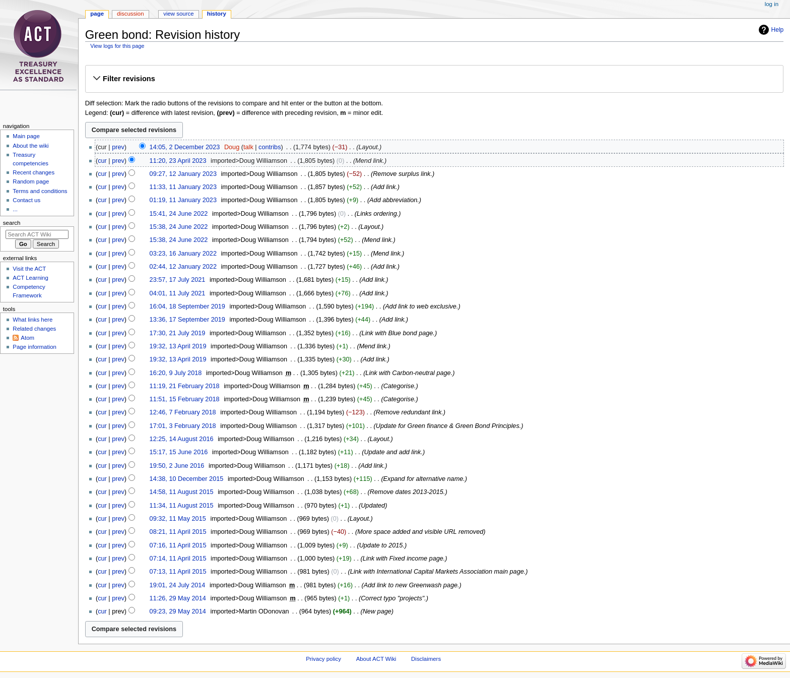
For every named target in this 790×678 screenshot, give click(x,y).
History (216, 14)
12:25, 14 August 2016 (182, 439)
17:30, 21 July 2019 (178, 333)
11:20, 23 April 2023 (178, 160)
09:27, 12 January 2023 (183, 173)
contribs (269, 147)
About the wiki (30, 146)
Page (97, 14)
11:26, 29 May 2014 (178, 598)
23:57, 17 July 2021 (178, 279)
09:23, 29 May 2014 (178, 611)
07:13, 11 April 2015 (178, 571)
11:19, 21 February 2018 (185, 386)
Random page (31, 181)
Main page (26, 136)
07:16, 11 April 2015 (178, 545)
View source (178, 14)
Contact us (26, 200)
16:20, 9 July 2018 (176, 373)
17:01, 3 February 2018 (183, 425)
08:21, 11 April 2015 (178, 531)
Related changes (34, 329)
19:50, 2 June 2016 (177, 465)
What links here (32, 320)
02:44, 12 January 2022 (183, 266)
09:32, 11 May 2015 (178, 518)
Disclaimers (426, 659)
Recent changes (33, 172)
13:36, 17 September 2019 (187, 319)
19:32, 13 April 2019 (178, 346)
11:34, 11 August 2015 (182, 505)
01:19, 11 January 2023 (183, 200)
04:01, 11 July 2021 (178, 293)
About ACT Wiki (376, 659)
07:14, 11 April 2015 (178, 558)
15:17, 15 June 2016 (179, 452)
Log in (771, 4)
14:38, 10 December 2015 (187, 478)
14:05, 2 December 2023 (185, 147)
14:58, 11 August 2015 (182, 492)
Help (777, 29)
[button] (434, 78)
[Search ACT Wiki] (37, 234)
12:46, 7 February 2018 (183, 412)
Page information (34, 347)
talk (248, 147)
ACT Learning (30, 278)
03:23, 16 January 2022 (183, 253)
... (15, 209)
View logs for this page (117, 46)
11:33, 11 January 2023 (183, 187)
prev (118, 147)
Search (12, 223)
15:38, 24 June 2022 (179, 226)
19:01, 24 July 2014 (178, 585)
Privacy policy (323, 659)
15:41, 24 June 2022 (179, 213)
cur (102, 160)
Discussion (130, 14)
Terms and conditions (40, 191)
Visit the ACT (29, 269)
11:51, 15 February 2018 (185, 399)
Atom (27, 338)
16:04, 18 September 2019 (187, 306)
